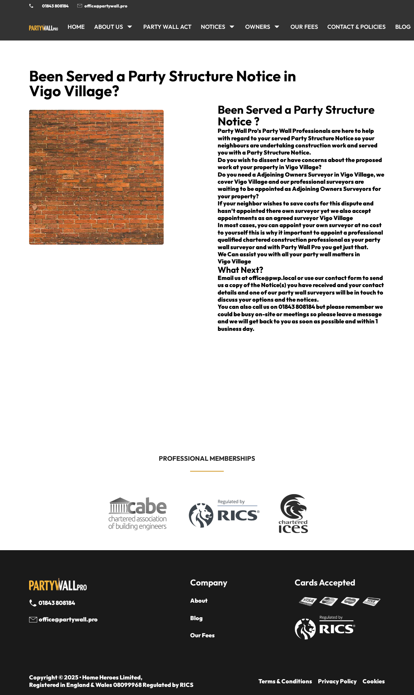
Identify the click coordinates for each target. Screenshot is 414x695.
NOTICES (213, 26)
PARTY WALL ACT (167, 26)
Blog (196, 618)
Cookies (374, 681)
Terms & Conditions (285, 681)
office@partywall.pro (105, 5)
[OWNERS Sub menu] (277, 26)
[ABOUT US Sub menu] (130, 26)
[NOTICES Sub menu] (232, 26)
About (199, 600)
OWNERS (257, 26)
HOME (76, 26)
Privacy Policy (337, 681)
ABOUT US (108, 26)
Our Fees (304, 26)
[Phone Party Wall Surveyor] (31, 6)
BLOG (403, 26)
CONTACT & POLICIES (356, 26)
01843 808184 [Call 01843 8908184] (55, 5)
